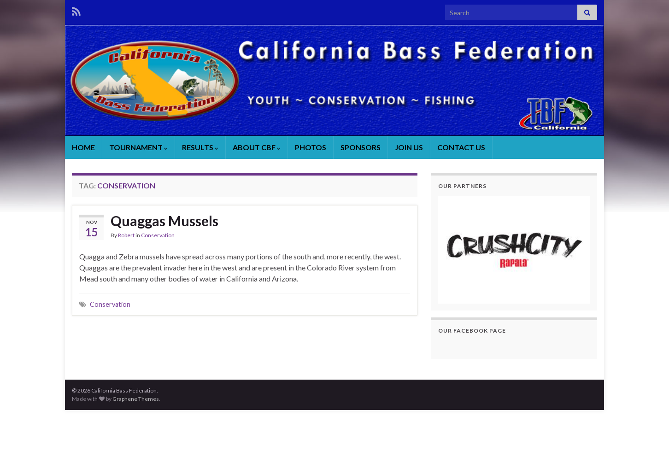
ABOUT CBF (257, 147)
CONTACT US (461, 147)
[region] (514, 250)
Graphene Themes (135, 398)
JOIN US (409, 147)
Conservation (158, 235)
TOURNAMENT (138, 147)
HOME (83, 147)
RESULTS (200, 147)
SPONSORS (360, 147)
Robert (126, 235)
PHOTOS (310, 147)
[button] (514, 250)
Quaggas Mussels (164, 220)
